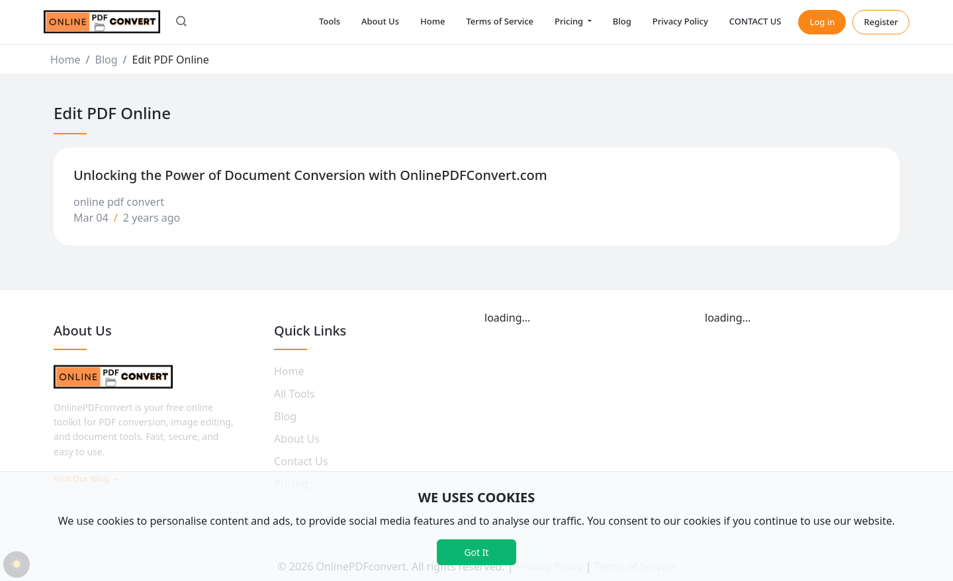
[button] (181, 22)
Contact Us (301, 461)
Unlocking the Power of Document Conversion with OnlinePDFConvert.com (310, 175)
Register (881, 22)
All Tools (294, 393)
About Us (380, 21)
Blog (622, 21)
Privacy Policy (680, 21)
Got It (476, 552)
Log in (822, 22)
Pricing (570, 21)
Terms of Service (499, 21)
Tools (329, 21)
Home (432, 21)
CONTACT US (755, 21)
